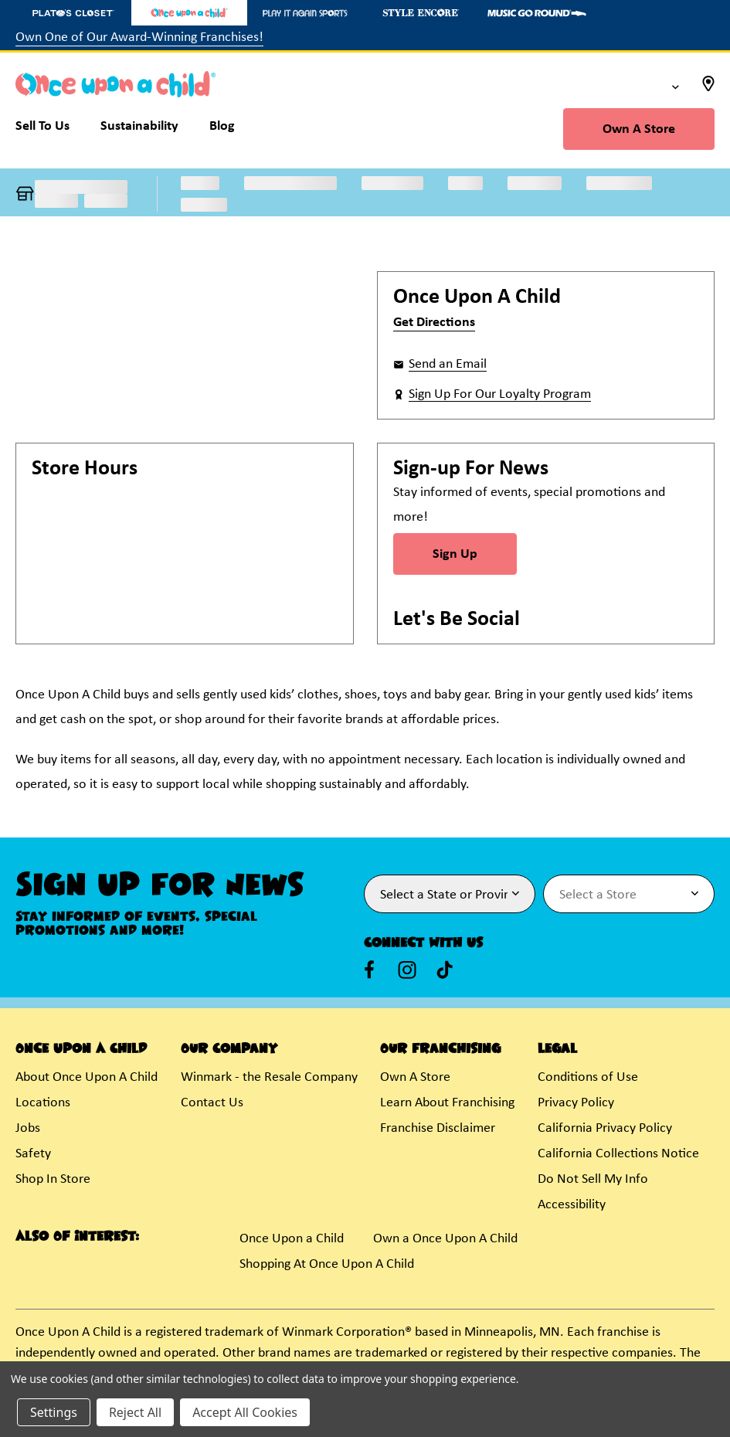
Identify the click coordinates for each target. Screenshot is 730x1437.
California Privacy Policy (605, 1128)
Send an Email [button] (448, 364)
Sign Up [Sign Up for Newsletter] (455, 554)
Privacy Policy (576, 1103)
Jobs (27, 1128)
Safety (33, 1154)
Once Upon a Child (291, 1238)
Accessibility (572, 1205)
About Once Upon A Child (86, 1077)
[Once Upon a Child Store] (189, 12)
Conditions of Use (588, 1077)
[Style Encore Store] (421, 12)
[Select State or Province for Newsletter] (449, 894)
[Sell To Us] (50, 129)
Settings (53, 1412)
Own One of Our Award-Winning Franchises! (139, 37)
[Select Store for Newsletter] (629, 894)
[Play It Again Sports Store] (305, 12)
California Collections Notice (618, 1154)
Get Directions (434, 322)
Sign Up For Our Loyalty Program (500, 394)
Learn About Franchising (447, 1103)
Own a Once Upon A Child (445, 1238)
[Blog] (222, 129)
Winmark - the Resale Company (269, 1077)
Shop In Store (52, 1179)
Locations (42, 1103)
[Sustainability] (139, 129)
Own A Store (639, 129)
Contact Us (212, 1103)
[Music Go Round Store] (537, 12)
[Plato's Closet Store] (73, 12)
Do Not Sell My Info (593, 1179)
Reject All (135, 1412)
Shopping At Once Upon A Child (326, 1264)
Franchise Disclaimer (437, 1128)
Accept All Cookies (244, 1412)
